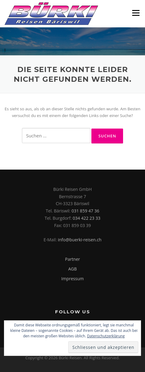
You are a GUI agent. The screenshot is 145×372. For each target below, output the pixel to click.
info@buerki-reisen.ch (79, 240)
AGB (72, 269)
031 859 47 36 (85, 211)
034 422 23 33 (87, 218)
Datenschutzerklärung (106, 336)
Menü (135, 12)
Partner (72, 259)
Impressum (72, 278)
